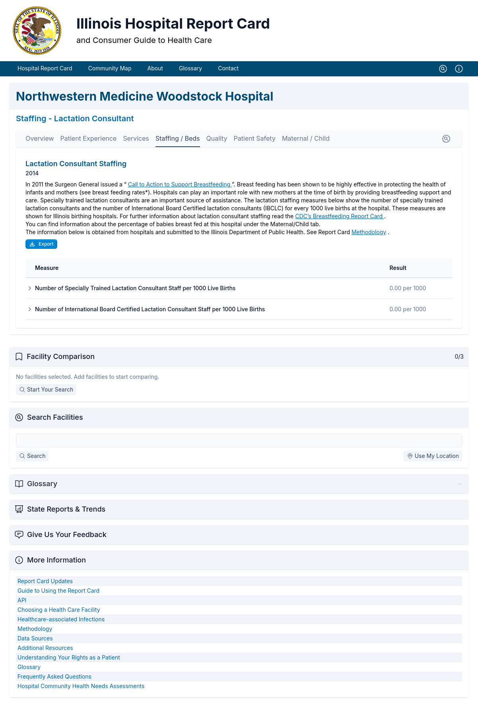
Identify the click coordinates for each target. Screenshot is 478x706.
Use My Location (433, 458)
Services (136, 141)
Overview (39, 141)
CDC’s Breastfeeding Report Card (339, 218)
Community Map (110, 70)
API (21, 602)
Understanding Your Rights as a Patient (68, 659)
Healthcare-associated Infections (61, 621)
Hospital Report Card (44, 70)
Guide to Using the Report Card (58, 593)
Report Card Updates (45, 583)
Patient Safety (254, 141)
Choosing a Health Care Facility (58, 612)
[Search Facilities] (239, 443)
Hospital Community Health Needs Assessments (80, 688)
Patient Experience (88, 141)
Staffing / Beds (177, 141)
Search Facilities (55, 419)
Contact (228, 70)
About (155, 70)
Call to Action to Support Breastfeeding (180, 186)
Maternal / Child (306, 141)
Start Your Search (46, 391)
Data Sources (35, 640)
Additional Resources (45, 650)
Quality (216, 141)
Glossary (190, 70)
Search (32, 458)
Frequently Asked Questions (54, 678)
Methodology (369, 234)
